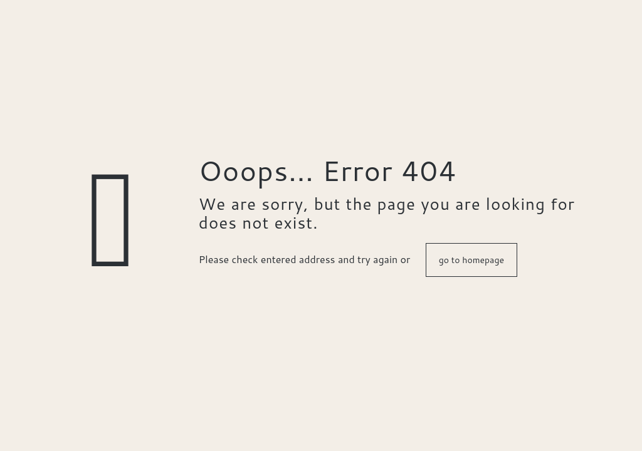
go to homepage (471, 260)
